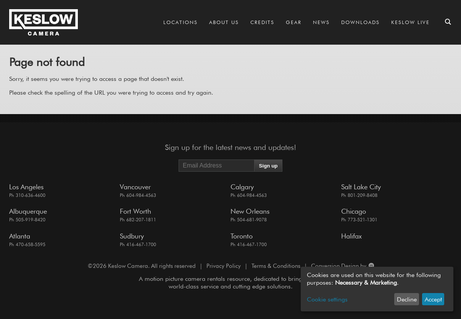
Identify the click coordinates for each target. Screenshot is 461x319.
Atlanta (19, 236)
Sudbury (132, 236)
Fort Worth (135, 211)
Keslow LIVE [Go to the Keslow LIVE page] (410, 22)
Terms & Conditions (275, 266)
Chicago (353, 211)
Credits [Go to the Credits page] (262, 22)
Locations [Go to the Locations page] (180, 22)
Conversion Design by (342, 266)
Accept (433, 299)
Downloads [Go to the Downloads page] (360, 22)
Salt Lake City (361, 187)
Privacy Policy (223, 266)
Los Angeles (26, 187)
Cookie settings (327, 299)
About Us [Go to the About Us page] (224, 22)
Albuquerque (28, 211)
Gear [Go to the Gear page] (293, 22)
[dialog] (377, 289)
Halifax (351, 236)
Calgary (242, 187)
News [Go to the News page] (321, 22)
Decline (407, 299)
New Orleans (249, 211)
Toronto (241, 236)
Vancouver (135, 187)
